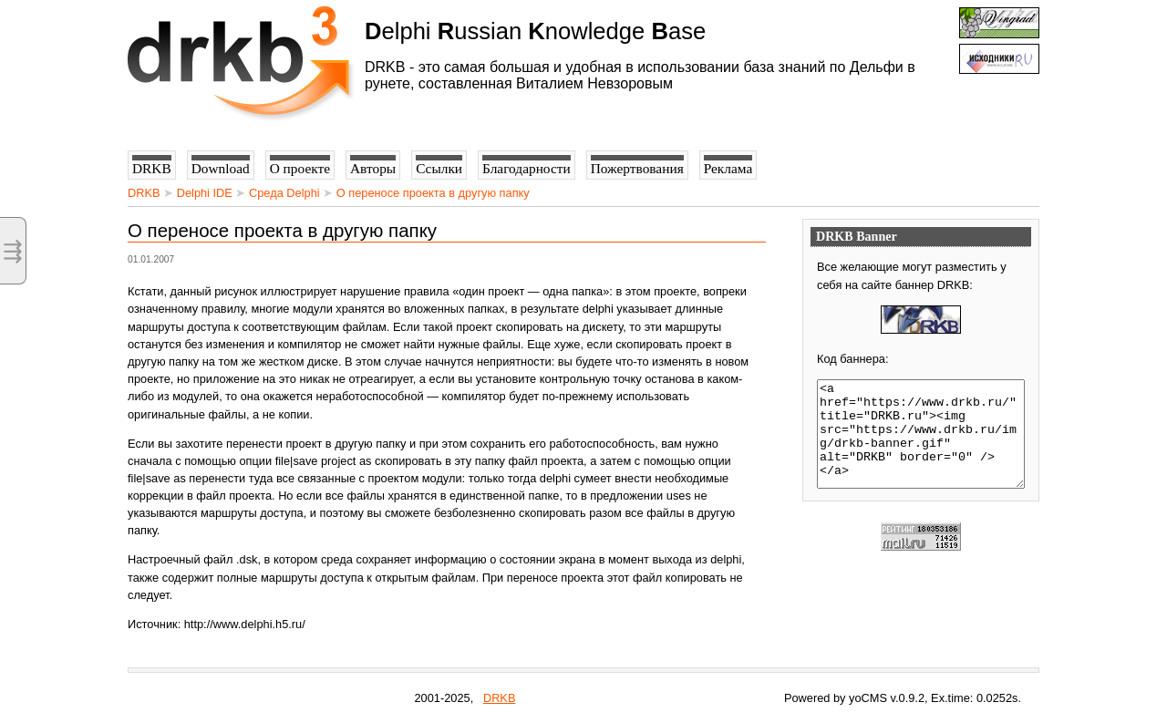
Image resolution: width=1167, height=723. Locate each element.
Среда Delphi (284, 193)
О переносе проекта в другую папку (433, 193)
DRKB (144, 193)
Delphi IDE (204, 193)
